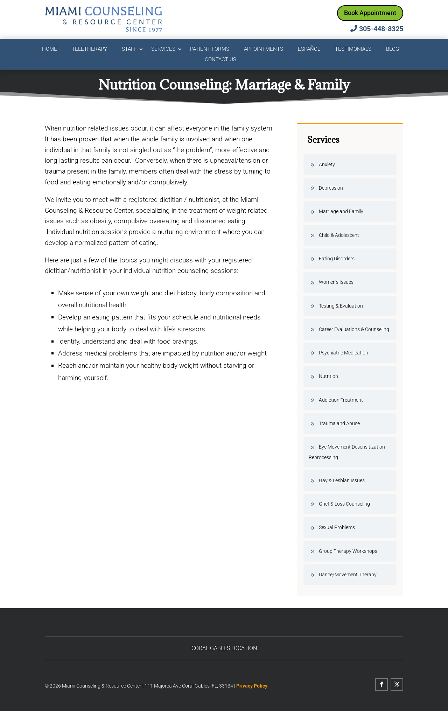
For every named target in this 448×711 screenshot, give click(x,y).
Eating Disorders (337, 258)
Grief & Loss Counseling (344, 504)
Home (49, 49)
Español (309, 49)
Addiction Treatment (341, 400)
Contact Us (220, 60)
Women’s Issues (336, 282)
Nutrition (328, 376)
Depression (331, 188)
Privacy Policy (251, 686)
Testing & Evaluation (341, 306)
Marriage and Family (341, 211)
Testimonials (353, 49)
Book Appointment (370, 12)
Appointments (263, 49)
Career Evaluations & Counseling (354, 329)
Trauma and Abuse (339, 423)
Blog (392, 49)
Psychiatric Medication (343, 353)
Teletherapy (89, 49)
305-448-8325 (381, 28)
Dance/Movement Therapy (348, 574)
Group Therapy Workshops (348, 551)
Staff (129, 49)
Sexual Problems (337, 527)
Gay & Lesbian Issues (342, 480)
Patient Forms (209, 49)
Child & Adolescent (339, 235)
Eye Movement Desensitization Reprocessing (347, 452)
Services (163, 49)
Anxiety (327, 164)
